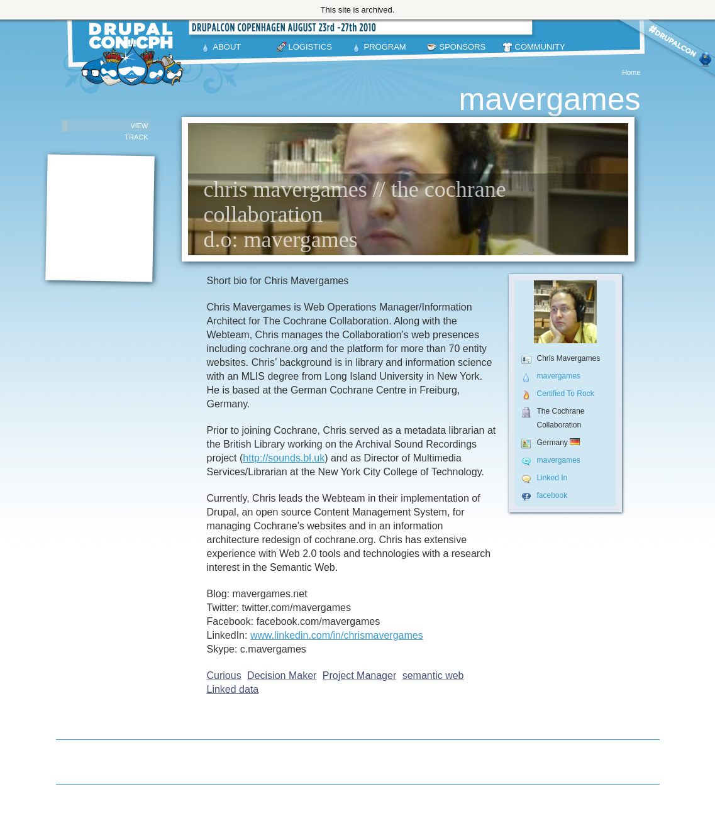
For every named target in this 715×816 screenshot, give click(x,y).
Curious (224, 675)
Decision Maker (281, 675)
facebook (552, 495)
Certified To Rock (565, 393)
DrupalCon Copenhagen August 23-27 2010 (134, 54)
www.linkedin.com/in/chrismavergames (336, 635)
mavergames (558, 376)
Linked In (552, 477)
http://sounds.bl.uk (283, 458)
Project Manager (359, 675)
